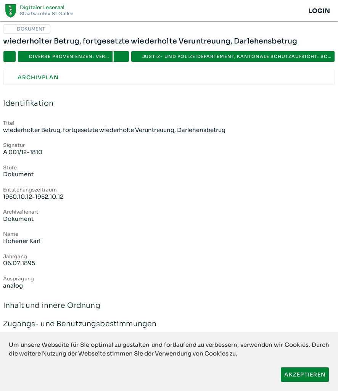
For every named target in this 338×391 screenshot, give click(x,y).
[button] (121, 56)
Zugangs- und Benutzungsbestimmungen (169, 324)
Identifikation (169, 103)
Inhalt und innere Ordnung (169, 306)
